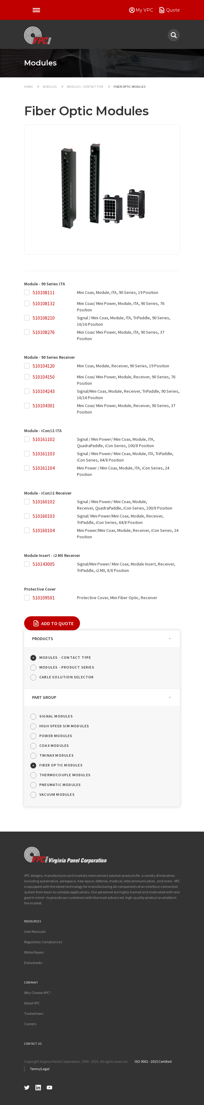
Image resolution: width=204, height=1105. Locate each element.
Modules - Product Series (66, 667)
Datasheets (33, 962)
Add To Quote (57, 623)
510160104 (44, 530)
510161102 (44, 439)
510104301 (44, 405)
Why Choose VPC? (37, 992)
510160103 (44, 516)
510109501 (44, 598)
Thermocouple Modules (65, 775)
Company (31, 982)
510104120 (44, 366)
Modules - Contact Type (65, 657)
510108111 (44, 292)
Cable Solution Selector (66, 677)
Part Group (44, 697)
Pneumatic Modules (60, 784)
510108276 (44, 332)
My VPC (144, 10)
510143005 (44, 564)
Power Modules (56, 735)
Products (42, 638)
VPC (37, 35)
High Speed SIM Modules (64, 726)
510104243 (44, 391)
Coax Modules (54, 745)
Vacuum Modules (57, 794)
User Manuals (35, 931)
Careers (30, 1024)
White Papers (34, 952)
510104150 (44, 377)
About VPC (32, 1003)
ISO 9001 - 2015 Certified (153, 1061)
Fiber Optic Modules (61, 765)
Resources (32, 921)
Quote (173, 10)
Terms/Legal (39, 1068)
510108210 (44, 318)
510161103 (44, 454)
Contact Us (33, 1044)
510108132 (44, 303)
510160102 (44, 502)
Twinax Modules (56, 755)
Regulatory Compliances (43, 942)
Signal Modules (56, 716)
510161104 (44, 468)
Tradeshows (33, 1013)
